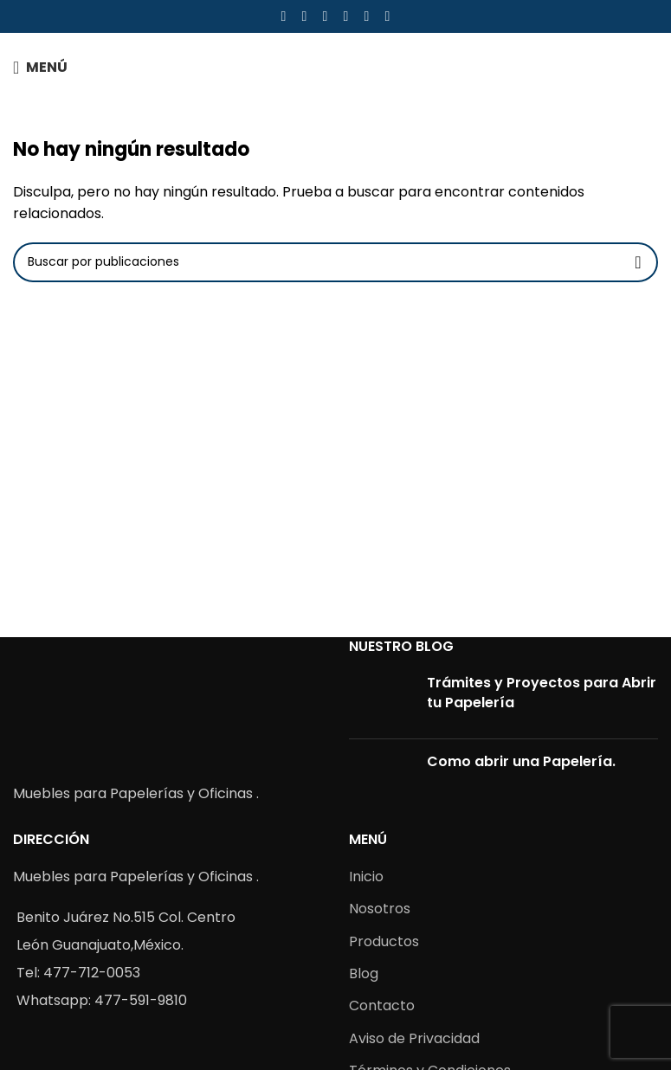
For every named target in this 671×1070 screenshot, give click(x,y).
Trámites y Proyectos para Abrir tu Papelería (541, 692)
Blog (363, 973)
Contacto (382, 1005)
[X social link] (304, 16)
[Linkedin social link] (346, 16)
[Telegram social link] (387, 16)
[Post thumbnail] (381, 699)
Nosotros (379, 909)
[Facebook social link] (284, 16)
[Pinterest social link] (325, 16)
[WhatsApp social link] (367, 16)
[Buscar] (335, 262)
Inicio (366, 876)
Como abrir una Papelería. (521, 761)
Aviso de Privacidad (414, 1038)
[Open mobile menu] (40, 67)
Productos (384, 941)
